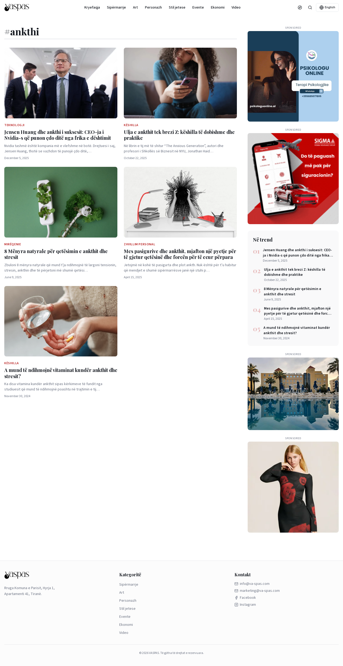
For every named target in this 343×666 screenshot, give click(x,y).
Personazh (153, 7)
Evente (198, 7)
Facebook (245, 597)
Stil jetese (177, 7)
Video (236, 7)
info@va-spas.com (252, 583)
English (327, 7)
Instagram (245, 604)
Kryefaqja (92, 7)
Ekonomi (218, 7)
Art (135, 7)
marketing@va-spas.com (257, 590)
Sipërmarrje (116, 7)
